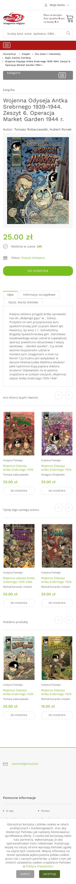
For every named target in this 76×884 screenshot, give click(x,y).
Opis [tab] (10, 294)
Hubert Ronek (60, 129)
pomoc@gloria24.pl (25, 764)
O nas (9, 810)
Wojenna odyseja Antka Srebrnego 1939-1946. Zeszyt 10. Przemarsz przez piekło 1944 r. (19, 583)
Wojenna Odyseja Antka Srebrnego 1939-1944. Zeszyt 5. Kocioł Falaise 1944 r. (18, 471)
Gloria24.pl (9, 54)
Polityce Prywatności (39, 866)
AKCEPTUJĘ (49, 874)
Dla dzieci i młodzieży (48, 54)
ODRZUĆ (25, 874)
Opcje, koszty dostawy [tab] (23, 302)
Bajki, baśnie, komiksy (18, 57)
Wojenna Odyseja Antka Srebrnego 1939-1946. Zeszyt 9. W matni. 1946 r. (56, 583)
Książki (26, 54)
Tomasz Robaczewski (31, 129)
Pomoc (45, 810)
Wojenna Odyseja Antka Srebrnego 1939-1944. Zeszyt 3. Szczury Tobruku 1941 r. (18, 696)
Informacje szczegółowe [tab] (39, 294)
